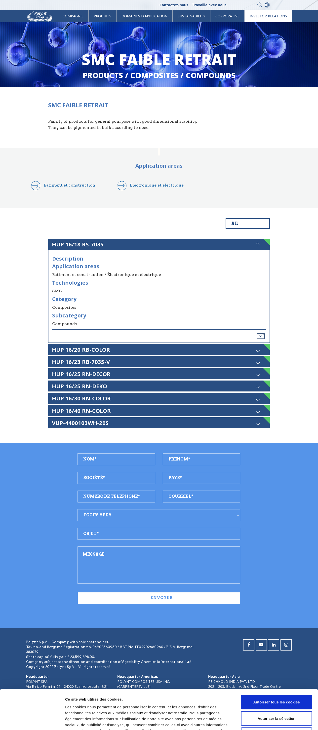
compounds (211, 75)
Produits (102, 16)
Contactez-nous (173, 4)
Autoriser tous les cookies (276, 665)
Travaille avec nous (209, 4)
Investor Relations (268, 16)
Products (103, 75)
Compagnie (73, 16)
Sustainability (191, 16)
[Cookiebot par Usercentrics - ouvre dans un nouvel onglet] (32, 720)
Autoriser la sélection (277, 681)
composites (154, 75)
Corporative (227, 16)
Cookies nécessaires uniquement (276, 697)
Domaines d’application (144, 16)
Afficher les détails (273, 720)
